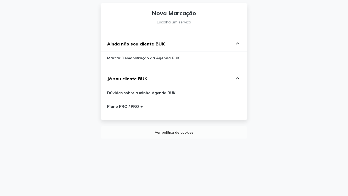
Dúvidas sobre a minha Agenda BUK (141, 92)
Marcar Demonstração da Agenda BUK (143, 58)
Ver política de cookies (174, 132)
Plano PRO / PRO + (125, 106)
